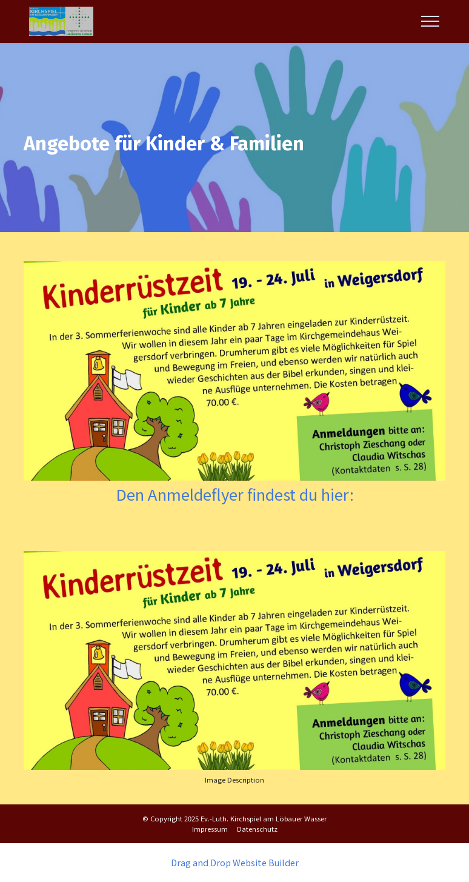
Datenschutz (257, 829)
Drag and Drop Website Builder (235, 862)
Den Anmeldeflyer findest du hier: (235, 494)
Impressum (210, 829)
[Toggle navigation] (430, 21)
